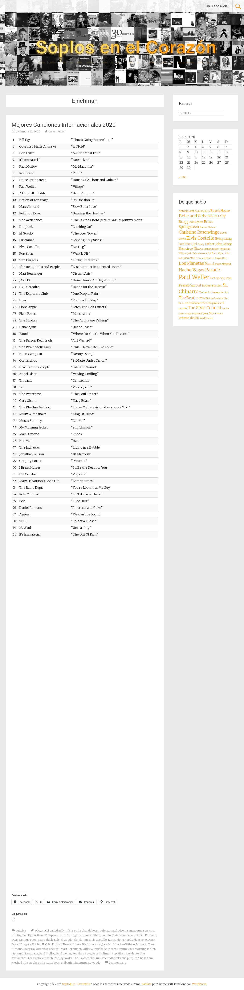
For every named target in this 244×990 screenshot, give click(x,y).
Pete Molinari (101, 953)
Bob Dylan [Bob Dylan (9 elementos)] (196, 222)
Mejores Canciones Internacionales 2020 (64, 124)
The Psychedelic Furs (87, 958)
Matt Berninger (71, 949)
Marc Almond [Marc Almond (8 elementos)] (223, 263)
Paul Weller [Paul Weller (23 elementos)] (194, 277)
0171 (37, 930)
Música (21, 930)
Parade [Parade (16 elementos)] (212, 270)
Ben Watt (149, 930)
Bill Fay (16, 935)
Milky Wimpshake (94, 949)
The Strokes (31, 962)
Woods (95, 962)
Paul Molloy (47, 953)
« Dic (182, 177)
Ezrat (111, 939)
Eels (56, 939)
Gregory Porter (31, 944)
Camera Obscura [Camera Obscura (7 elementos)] (208, 227)
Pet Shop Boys (81, 953)
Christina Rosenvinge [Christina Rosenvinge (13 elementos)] (199, 232)
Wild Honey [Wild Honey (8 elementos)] (206, 318)
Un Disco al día (217, 6)
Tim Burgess (81, 962)
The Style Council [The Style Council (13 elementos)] (204, 307)
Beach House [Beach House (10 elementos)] (220, 211)
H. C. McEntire (51, 944)
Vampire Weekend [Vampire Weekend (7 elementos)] (193, 313)
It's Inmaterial (91, 944)
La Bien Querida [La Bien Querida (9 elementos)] (218, 253)
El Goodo (66, 939)
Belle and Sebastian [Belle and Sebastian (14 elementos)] (198, 215)
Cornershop (92, 935)
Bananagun (134, 930)
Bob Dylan (29, 935)
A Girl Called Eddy (52, 930)
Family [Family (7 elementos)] (201, 244)
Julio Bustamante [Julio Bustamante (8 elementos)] (197, 253)
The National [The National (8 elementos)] (192, 303)
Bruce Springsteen (71, 935)
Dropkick (46, 939)
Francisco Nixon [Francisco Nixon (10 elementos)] (191, 248)
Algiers (103, 930)
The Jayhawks (63, 958)
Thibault (66, 962)
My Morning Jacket (142, 949)
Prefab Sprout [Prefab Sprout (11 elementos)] (190, 285)
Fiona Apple (124, 939)
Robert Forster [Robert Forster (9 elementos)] (212, 285)
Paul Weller (63, 953)
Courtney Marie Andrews (118, 935)
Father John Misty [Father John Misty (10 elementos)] (218, 244)
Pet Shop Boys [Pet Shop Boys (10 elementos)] (221, 278)
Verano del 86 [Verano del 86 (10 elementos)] (189, 318)
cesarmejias (56, 131)
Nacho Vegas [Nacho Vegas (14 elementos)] (191, 270)
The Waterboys (50, 962)
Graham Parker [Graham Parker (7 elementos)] (211, 249)
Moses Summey (118, 949)
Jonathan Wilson (124, 944)
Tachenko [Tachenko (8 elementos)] (205, 292)
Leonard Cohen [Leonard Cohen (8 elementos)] (205, 258)
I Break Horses (71, 944)
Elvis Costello (98, 939)
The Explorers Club (40, 958)
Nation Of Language (25, 953)
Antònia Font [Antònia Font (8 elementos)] (186, 210)
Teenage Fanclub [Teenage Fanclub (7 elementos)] (220, 292)
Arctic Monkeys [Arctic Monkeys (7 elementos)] (202, 211)
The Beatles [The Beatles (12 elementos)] (189, 297)
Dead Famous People (25, 939)
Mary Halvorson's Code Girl (41, 949)
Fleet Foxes (140, 939)
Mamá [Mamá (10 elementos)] (209, 263)
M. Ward (141, 944)
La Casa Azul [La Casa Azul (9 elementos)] (187, 258)
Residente (132, 953)
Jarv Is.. (107, 944)
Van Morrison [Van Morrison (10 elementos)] (212, 313)
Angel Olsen (117, 930)
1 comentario (117, 962)
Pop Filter (118, 953)
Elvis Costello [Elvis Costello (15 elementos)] (200, 238)
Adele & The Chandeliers (81, 930)
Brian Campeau (47, 935)
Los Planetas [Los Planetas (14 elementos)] (191, 263)
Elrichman (81, 939)
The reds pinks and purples (119, 958)
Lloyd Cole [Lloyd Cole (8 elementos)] (221, 258)
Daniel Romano (146, 935)
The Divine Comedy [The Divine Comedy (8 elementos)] (211, 298)
